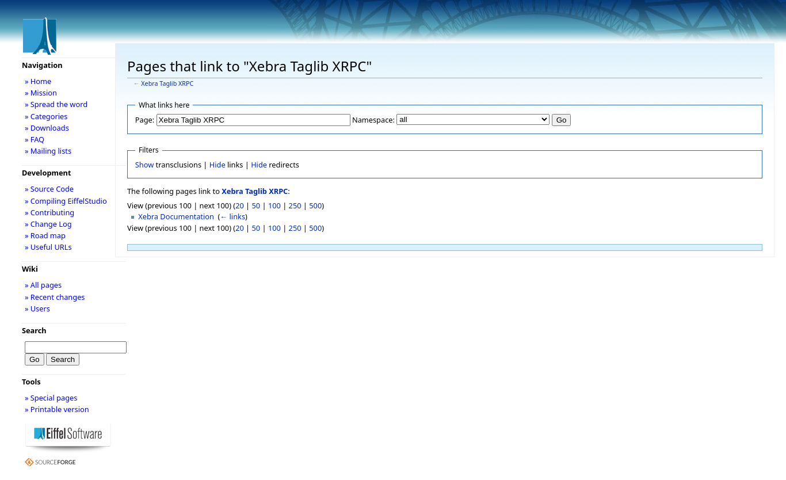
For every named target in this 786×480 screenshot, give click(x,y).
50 (256, 205)
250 (295, 205)
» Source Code (49, 189)
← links (232, 216)
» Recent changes (55, 297)
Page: (144, 120)
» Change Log (48, 224)
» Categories (46, 116)
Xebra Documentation (176, 216)
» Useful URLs (48, 247)
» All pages (43, 285)
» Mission (41, 92)
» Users (37, 308)
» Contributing (49, 212)
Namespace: (373, 120)
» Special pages (51, 398)
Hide (217, 164)
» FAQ (34, 139)
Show (144, 164)
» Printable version (57, 409)
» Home (38, 81)
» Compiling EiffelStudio (66, 201)
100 (274, 205)
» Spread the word (56, 104)
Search (34, 330)
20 (239, 205)
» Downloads (47, 128)
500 (315, 205)
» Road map (45, 235)
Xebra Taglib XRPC (167, 83)
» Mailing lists (48, 151)
